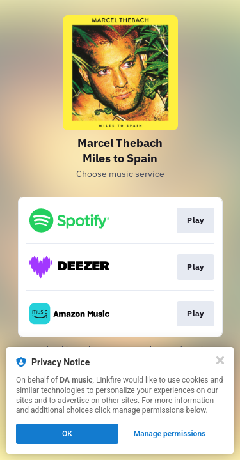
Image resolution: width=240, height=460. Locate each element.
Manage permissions (170, 433)
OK (67, 433)
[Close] (220, 360)
